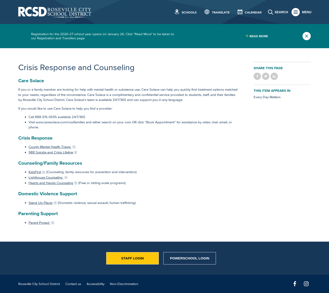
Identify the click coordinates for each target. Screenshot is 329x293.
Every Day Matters (267, 97)
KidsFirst (35, 172)
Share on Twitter (265, 76)
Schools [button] (189, 12)
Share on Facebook (257, 76)
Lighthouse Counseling (46, 177)
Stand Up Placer (41, 203)
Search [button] (281, 12)
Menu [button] (306, 12)
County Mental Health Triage (50, 147)
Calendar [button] (253, 12)
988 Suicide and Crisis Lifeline (51, 152)
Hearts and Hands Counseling (51, 183)
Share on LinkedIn (274, 76)
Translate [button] (221, 12)
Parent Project (39, 222)
